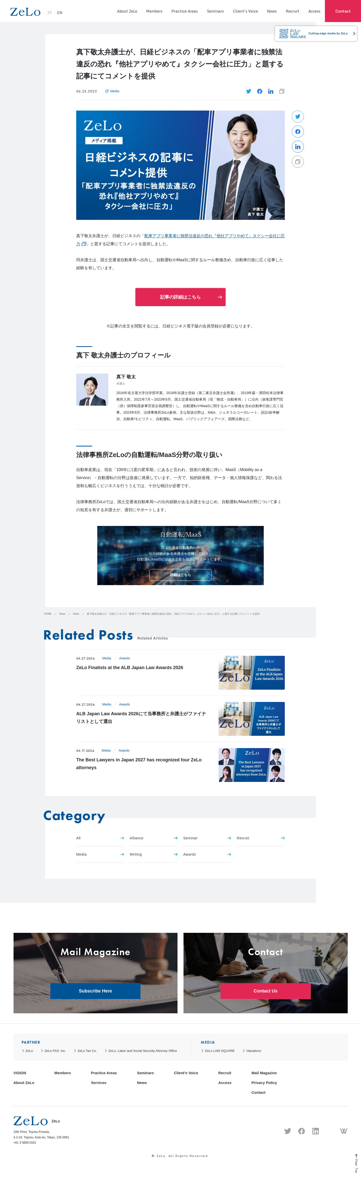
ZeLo (29, 1051)
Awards (124, 658)
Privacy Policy (264, 1082)
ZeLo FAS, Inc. (55, 1051)
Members (154, 11)
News (272, 11)
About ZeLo (127, 11)
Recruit (292, 11)
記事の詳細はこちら (180, 297)
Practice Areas (184, 11)
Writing (154, 854)
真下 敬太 (126, 376)
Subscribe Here (95, 990)
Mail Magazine (264, 1073)
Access (314, 11)
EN (66, 13)
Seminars (215, 11)
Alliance (154, 838)
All (100, 838)
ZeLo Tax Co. (87, 1051)
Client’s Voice (245, 11)
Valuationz (253, 1051)
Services (99, 1082)
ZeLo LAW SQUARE (220, 1051)
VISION (20, 1073)
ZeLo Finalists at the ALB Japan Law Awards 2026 (129, 667)
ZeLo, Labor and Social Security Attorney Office (142, 1051)
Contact (343, 11)
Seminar (207, 838)
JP (56, 13)
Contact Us (266, 990)
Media (114, 91)
